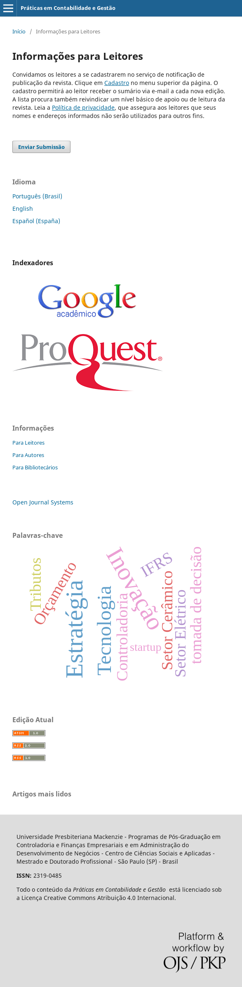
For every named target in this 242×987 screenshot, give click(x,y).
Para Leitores (28, 442)
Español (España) (36, 221)
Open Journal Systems (42, 502)
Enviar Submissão (41, 147)
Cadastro (116, 83)
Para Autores (28, 455)
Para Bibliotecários (35, 467)
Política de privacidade (83, 107)
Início (19, 31)
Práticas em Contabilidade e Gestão (68, 8)
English (22, 208)
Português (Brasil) (37, 196)
